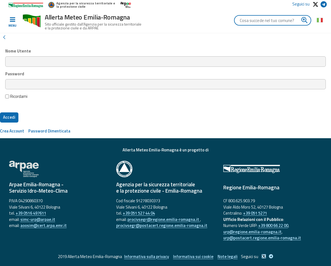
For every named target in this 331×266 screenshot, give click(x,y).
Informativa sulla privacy (146, 256)
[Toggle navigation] (12, 22)
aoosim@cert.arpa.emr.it (43, 225)
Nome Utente (18, 51)
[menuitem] (12, 131)
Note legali (228, 256)
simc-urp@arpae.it (37, 219)
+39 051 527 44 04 (139, 213)
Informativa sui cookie (193, 256)
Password (14, 74)
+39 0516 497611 (31, 213)
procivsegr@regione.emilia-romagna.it (163, 219)
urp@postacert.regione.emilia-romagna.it (262, 238)
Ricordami (16, 96)
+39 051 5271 (255, 213)
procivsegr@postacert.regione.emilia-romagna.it (161, 225)
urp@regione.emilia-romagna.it (252, 232)
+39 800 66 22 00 (273, 225)
